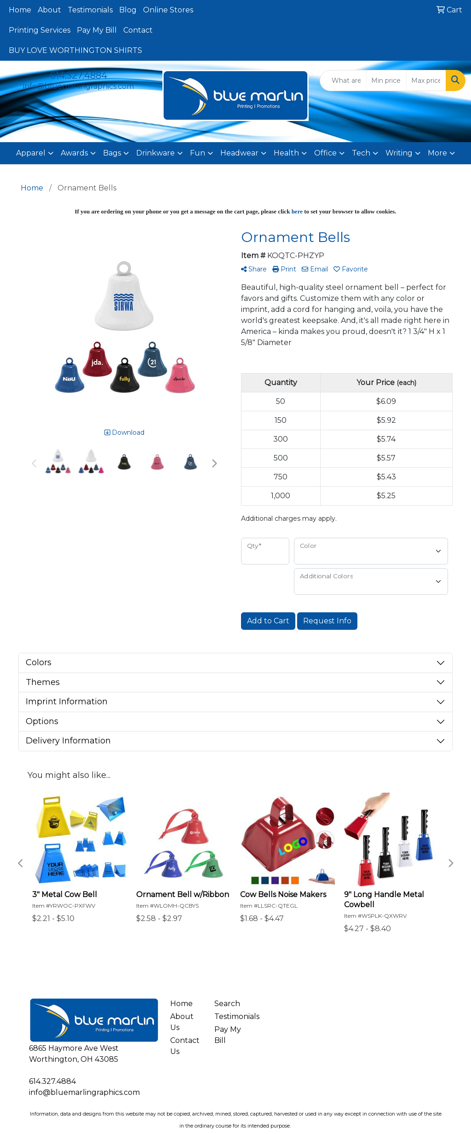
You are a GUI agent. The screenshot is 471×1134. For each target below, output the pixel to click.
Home (20, 10)
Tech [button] (361, 153)
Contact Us (185, 1046)
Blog (128, 10)
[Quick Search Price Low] (386, 80)
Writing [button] (399, 153)
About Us (182, 1022)
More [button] (437, 153)
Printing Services (39, 30)
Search (227, 1003)
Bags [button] (112, 153)
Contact (138, 30)
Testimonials (90, 10)
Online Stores (168, 10)
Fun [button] (197, 153)
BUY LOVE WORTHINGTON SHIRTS (75, 50)
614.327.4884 (78, 75)
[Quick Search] (343, 80)
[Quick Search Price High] (426, 80)
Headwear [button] (239, 153)
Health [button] (286, 153)
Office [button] (325, 153)
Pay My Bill (97, 30)
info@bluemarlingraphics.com (78, 86)
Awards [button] (74, 153)
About (49, 10)
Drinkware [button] (155, 153)
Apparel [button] (31, 153)
